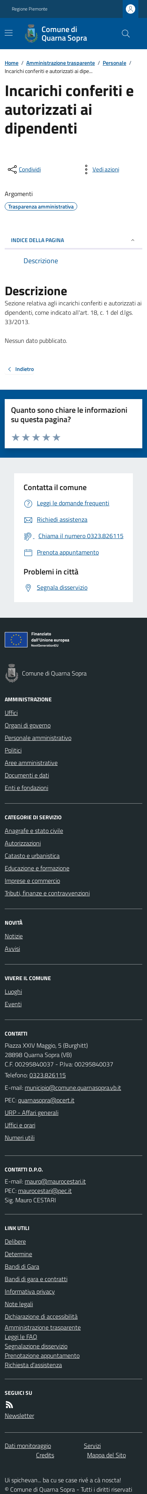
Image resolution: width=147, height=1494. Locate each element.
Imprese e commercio (32, 880)
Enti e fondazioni (26, 787)
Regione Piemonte (29, 8)
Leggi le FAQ (21, 1336)
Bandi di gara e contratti (36, 1279)
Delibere (15, 1241)
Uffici (11, 712)
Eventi (13, 1004)
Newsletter (19, 1415)
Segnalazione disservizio (36, 1346)
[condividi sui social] (23, 169)
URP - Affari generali (31, 1112)
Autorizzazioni (23, 843)
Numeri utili (19, 1137)
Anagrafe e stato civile (34, 830)
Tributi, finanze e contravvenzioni (47, 893)
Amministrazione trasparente (60, 63)
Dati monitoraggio (28, 1445)
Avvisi (12, 948)
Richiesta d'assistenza (33, 1364)
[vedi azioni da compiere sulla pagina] (99, 169)
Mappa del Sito (106, 1455)
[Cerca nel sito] (122, 33)
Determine (18, 1254)
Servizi (92, 1445)
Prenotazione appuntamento (42, 1355)
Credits (45, 1455)
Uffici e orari (20, 1125)
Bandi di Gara (22, 1266)
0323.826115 (47, 1075)
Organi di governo (28, 725)
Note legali (19, 1304)
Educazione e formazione (37, 868)
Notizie (14, 936)
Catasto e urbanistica (32, 855)
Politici (13, 750)
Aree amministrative (31, 762)
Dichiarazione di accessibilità (41, 1316)
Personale (114, 63)
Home (11, 63)
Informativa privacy (30, 1291)
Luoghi (13, 991)
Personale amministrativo (38, 737)
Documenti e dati (27, 775)
